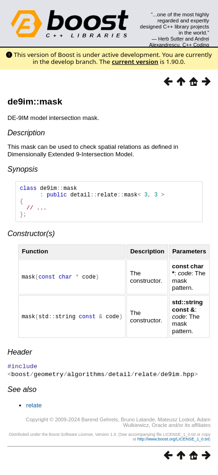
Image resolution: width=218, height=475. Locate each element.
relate (34, 411)
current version (135, 61)
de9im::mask (34, 101)
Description (26, 133)
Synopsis (22, 169)
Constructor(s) (31, 240)
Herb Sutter (171, 39)
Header (19, 359)
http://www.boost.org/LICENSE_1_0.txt (173, 445)
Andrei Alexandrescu (179, 41)
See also (21, 395)
